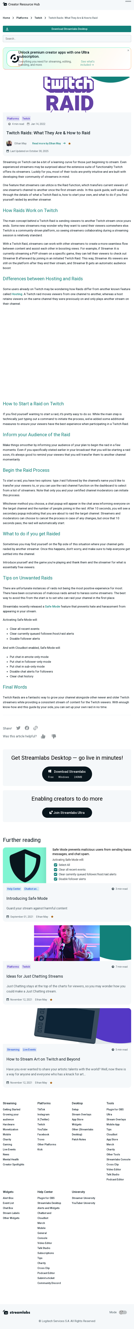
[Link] (35, 728)
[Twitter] (18, 729)
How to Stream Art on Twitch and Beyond (43, 1059)
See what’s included (87, 63)
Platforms (22, 17)
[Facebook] (27, 729)
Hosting (17, 294)
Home (6, 17)
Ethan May (42, 916)
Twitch (38, 17)
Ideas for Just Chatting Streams (34, 976)
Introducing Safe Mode (27, 898)
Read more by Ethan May (48, 143)
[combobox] (67, 38)
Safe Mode (52, 606)
